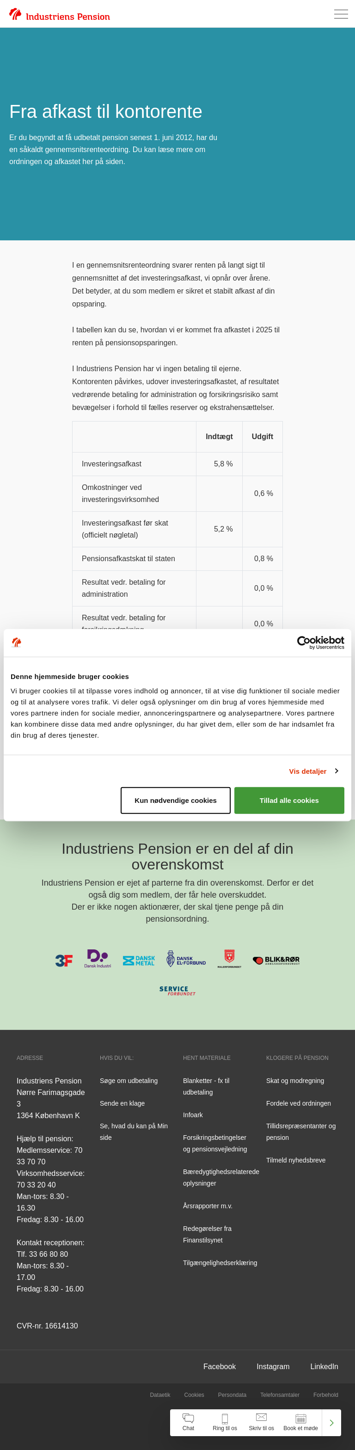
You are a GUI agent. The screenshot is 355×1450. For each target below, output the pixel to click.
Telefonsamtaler (280, 1395)
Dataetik (160, 1395)
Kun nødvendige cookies (176, 800)
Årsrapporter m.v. (208, 1206)
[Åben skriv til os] (261, 1422)
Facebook (219, 1366)
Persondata (232, 1395)
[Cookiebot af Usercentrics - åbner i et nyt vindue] (303, 642)
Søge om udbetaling (129, 1080)
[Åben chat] (188, 1422)
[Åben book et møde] (301, 1422)
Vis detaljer (308, 771)
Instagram (273, 1366)
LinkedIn (325, 1366)
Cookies (194, 1395)
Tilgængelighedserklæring (220, 1262)
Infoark (193, 1115)
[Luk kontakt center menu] (331, 1422)
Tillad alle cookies (289, 800)
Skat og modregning (295, 1080)
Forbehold (325, 1395)
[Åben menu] (341, 14)
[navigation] (255, 1422)
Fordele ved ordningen (298, 1103)
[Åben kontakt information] (225, 1422)
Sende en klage (122, 1103)
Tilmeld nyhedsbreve (296, 1160)
